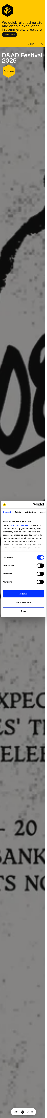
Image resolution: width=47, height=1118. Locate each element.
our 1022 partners (19, 525)
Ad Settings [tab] (30, 512)
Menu (16, 1112)
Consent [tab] (7, 512)
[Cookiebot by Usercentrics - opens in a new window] (33, 504)
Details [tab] (18, 512)
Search (30, 1112)
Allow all (23, 594)
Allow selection (23, 602)
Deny (23, 611)
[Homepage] (23, 1111)
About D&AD (9, 34)
